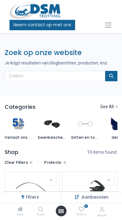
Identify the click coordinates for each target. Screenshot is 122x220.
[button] (51, 180)
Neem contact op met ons (42, 25)
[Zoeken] (111, 76)
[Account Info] (102, 209)
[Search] (41, 209)
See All (108, 106)
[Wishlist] (81, 209)
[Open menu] (61, 211)
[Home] (20, 209)
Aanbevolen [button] (95, 197)
